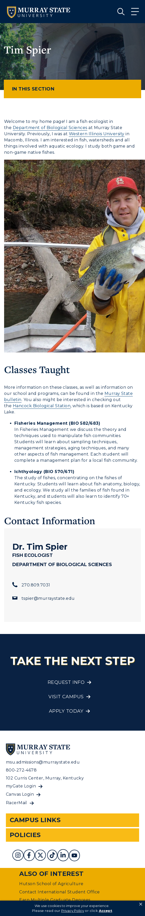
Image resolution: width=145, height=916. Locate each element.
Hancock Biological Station (41, 405)
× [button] (141, 904)
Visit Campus (66, 697)
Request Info (66, 682)
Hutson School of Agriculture (51, 883)
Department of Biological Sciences (50, 127)
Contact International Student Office (59, 892)
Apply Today (66, 711)
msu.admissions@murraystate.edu (43, 762)
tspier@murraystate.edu (48, 598)
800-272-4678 (21, 770)
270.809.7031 (36, 585)
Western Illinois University (97, 133)
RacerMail (16, 802)
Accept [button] (105, 911)
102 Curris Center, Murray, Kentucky (45, 778)
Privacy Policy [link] (72, 911)
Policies (25, 835)
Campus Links (35, 820)
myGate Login (21, 786)
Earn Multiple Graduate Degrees (54, 899)
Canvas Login (20, 794)
